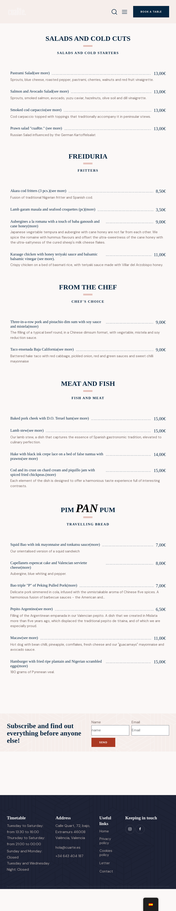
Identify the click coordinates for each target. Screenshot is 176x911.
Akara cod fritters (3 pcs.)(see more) (42, 191)
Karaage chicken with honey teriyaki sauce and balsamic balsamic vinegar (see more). (51, 264)
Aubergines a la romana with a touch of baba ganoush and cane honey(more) (49, 230)
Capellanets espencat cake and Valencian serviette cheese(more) (54, 583)
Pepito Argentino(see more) (34, 628)
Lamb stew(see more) (29, 440)
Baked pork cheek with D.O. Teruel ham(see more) (55, 427)
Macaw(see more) (26, 656)
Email (136, 742)
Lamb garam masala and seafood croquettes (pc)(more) (53, 212)
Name (96, 742)
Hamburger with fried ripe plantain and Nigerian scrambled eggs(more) (53, 683)
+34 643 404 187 (70, 875)
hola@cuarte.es (68, 867)
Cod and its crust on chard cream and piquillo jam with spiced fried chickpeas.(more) (54, 484)
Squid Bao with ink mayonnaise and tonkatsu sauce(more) (50, 559)
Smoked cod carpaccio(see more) (39, 110)
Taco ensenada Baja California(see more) (46, 359)
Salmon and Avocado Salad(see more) (43, 91)
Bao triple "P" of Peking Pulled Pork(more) (48, 604)
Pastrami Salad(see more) (32, 73)
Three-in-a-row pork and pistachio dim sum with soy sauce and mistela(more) (56, 333)
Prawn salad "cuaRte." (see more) (39, 128)
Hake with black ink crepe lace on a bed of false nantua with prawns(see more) (52, 466)
